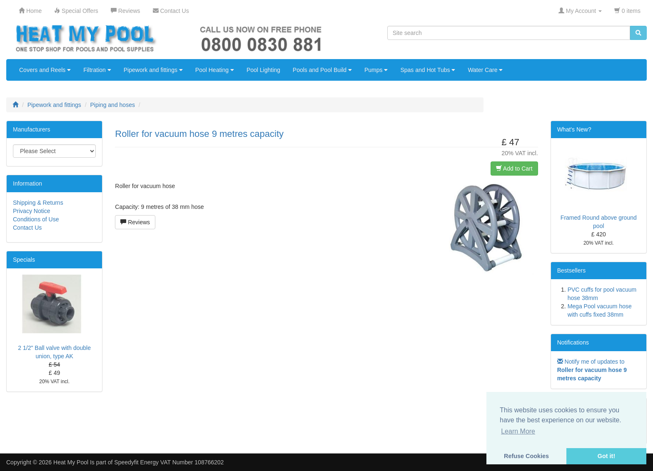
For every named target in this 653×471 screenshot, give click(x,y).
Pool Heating (214, 70)
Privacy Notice (31, 211)
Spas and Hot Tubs (427, 70)
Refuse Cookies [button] (526, 456)
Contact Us (27, 227)
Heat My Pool (70, 462)
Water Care (485, 70)
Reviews (135, 222)
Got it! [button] (606, 456)
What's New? (574, 129)
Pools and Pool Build (322, 70)
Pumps (376, 70)
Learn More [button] (518, 431)
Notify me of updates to (592, 370)
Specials (24, 259)
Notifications (573, 342)
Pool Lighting (263, 70)
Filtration (97, 70)
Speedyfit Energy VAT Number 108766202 (169, 462)
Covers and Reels (45, 70)
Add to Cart (514, 168)
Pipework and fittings (153, 70)
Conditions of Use (36, 219)
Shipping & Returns (38, 202)
